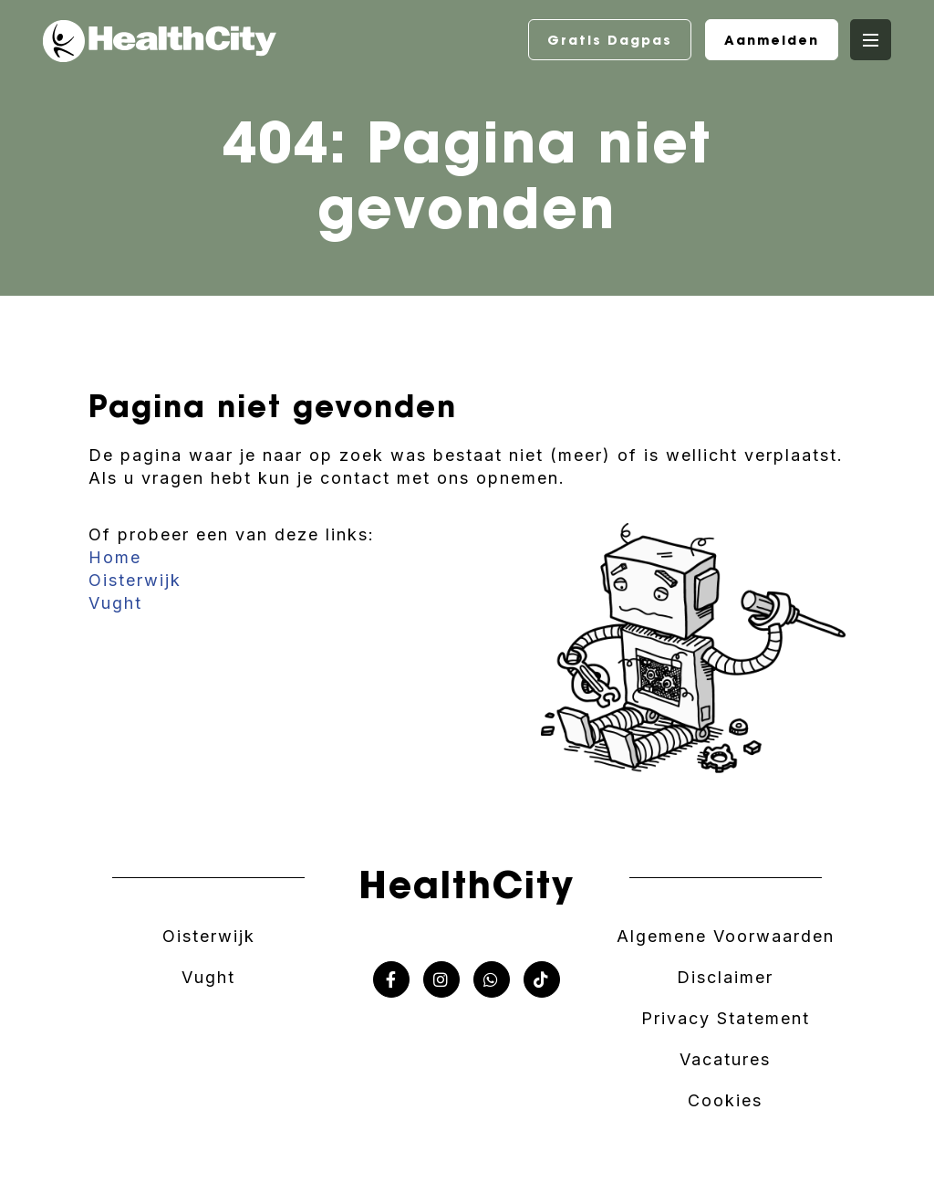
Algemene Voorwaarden (726, 936)
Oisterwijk (135, 580)
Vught (115, 602)
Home (114, 557)
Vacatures (725, 1059)
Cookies (725, 1100)
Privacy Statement (725, 1018)
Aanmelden (771, 40)
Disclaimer (725, 977)
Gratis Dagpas (609, 40)
